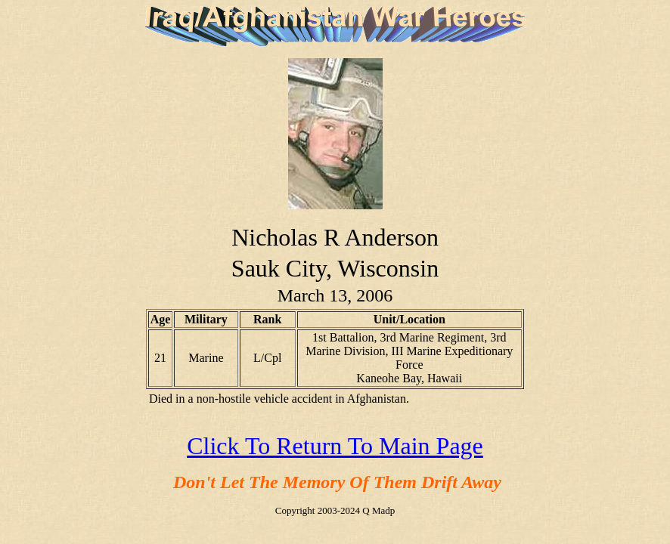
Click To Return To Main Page (335, 445)
